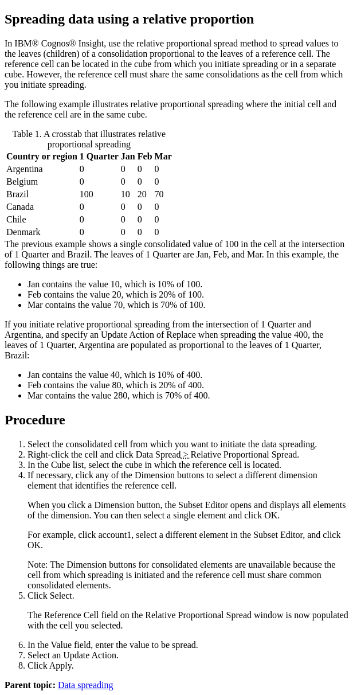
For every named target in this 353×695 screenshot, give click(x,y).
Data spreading (85, 685)
